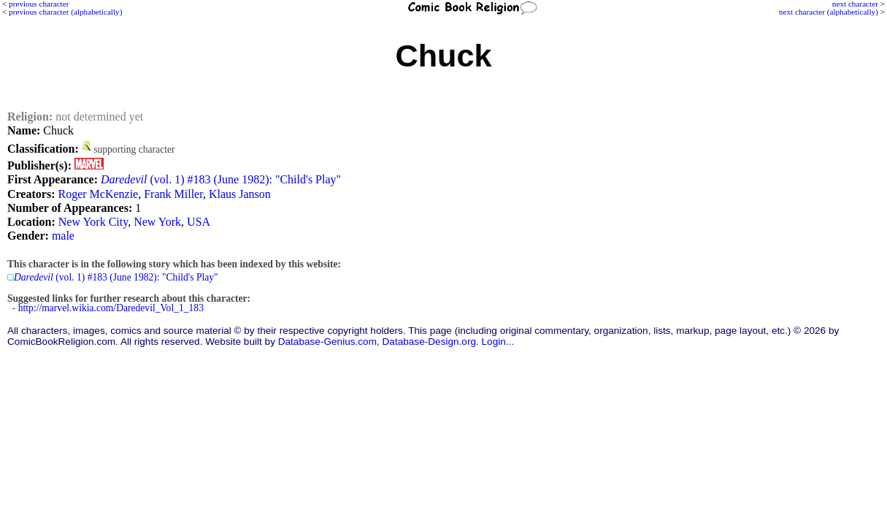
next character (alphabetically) (828, 11)
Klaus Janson (240, 194)
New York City (93, 222)
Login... (498, 341)
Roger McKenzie (98, 194)
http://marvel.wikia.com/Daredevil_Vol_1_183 (111, 307)
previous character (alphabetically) (65, 11)
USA (198, 222)
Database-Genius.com (327, 341)
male (63, 235)
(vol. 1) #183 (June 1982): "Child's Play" (221, 179)
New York (157, 222)
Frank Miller (173, 194)
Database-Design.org (429, 341)
